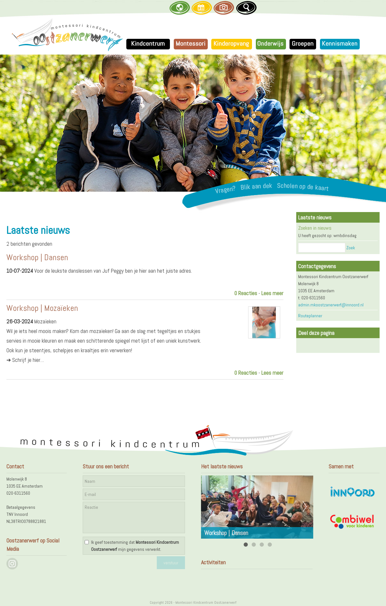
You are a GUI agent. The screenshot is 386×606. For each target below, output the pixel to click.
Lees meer (272, 293)
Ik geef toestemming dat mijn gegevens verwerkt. (135, 545)
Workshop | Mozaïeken (42, 308)
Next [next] (305, 507)
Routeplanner (310, 316)
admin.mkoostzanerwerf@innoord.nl (331, 305)
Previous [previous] (209, 507)
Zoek (350, 248)
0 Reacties (245, 293)
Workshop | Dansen (37, 257)
